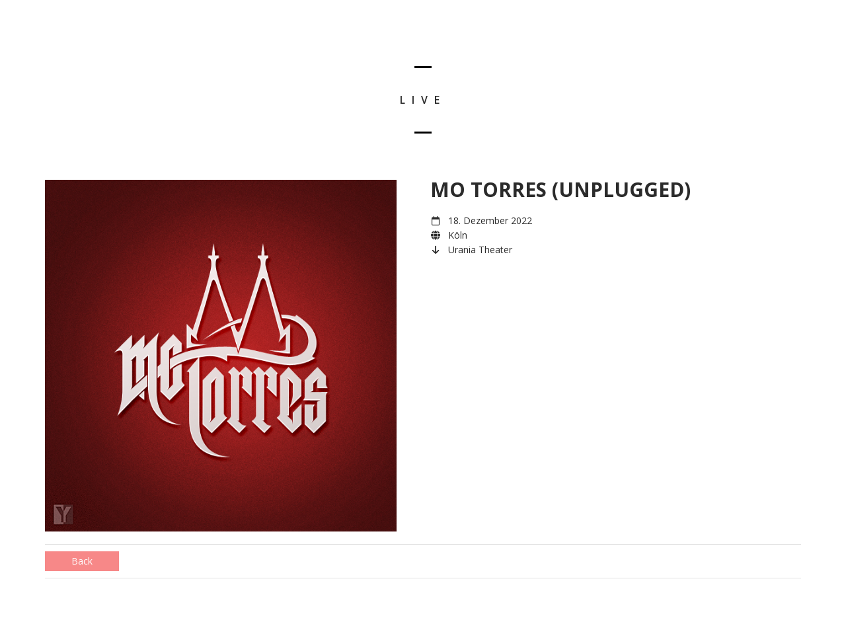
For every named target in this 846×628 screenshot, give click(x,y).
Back (82, 561)
